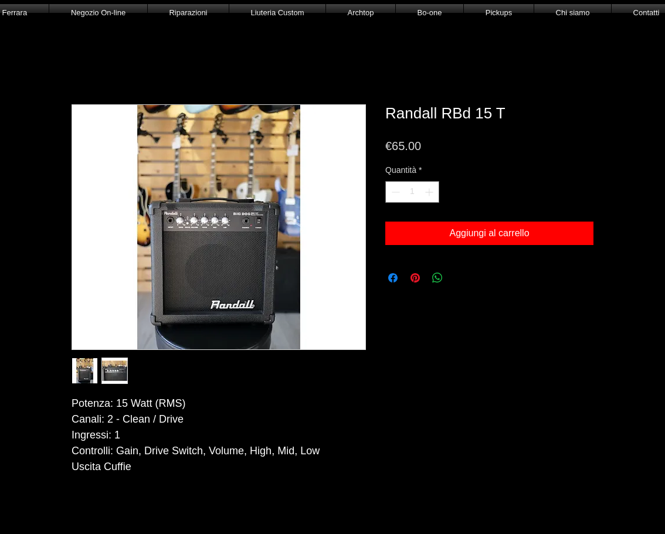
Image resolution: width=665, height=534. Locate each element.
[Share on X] (460, 278)
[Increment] (430, 192)
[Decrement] (394, 192)
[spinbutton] (412, 192)
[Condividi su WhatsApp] (437, 278)
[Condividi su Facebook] (393, 278)
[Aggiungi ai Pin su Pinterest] (415, 278)
